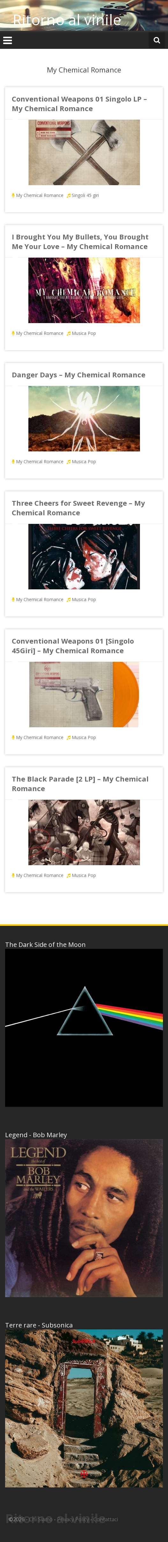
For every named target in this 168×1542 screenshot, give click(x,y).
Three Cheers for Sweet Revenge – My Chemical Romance (78, 507)
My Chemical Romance (39, 195)
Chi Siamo (41, 1519)
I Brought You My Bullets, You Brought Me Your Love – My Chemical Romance (80, 241)
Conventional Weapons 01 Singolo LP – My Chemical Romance (79, 103)
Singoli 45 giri (85, 195)
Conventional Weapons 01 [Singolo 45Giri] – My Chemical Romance (73, 645)
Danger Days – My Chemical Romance (78, 374)
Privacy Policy (73, 1519)
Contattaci (105, 1519)
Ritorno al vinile (67, 19)
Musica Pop (84, 333)
